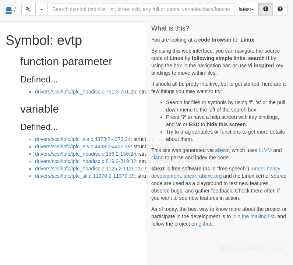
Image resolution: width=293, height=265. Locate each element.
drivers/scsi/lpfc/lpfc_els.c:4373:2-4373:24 (83, 139)
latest (246, 9)
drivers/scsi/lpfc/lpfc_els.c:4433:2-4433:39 (83, 146)
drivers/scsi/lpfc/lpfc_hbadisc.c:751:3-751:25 (85, 92)
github (205, 224)
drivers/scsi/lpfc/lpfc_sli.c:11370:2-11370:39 (85, 176)
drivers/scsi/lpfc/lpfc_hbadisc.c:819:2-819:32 (85, 161)
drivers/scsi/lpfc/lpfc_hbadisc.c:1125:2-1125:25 (88, 169)
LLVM (265, 150)
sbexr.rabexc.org (203, 176)
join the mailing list (253, 216)
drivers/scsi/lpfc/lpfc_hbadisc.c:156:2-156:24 (85, 154)
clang (157, 157)
